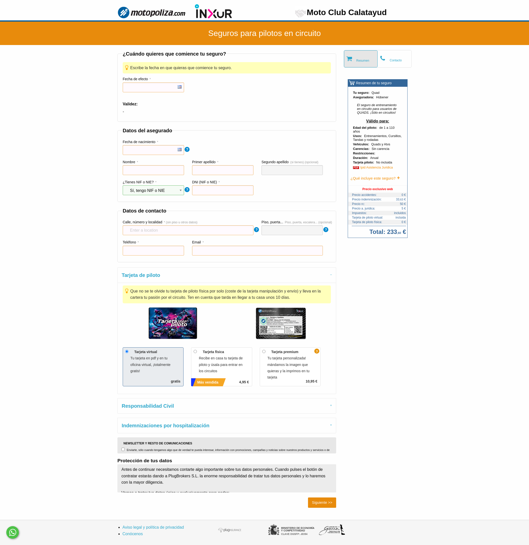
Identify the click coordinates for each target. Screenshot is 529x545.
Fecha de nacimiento (139, 142)
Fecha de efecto (135, 79)
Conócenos (132, 534)
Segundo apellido (275, 162)
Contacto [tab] (396, 60)
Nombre (129, 162)
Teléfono (129, 242)
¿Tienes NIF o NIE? (138, 182)
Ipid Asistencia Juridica (376, 167)
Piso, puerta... (272, 222)
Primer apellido (203, 162)
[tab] (226, 275)
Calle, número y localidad (142, 222)
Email (196, 242)
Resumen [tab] (362, 60)
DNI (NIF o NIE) (204, 182)
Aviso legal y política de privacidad (153, 527)
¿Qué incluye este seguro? (372, 178)
